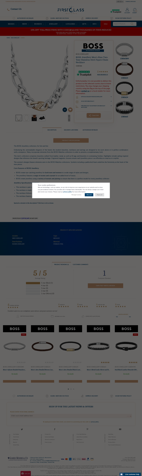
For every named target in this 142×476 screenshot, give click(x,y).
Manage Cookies (76, 194)
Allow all (89, 194)
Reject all (99, 194)
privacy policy (67, 192)
